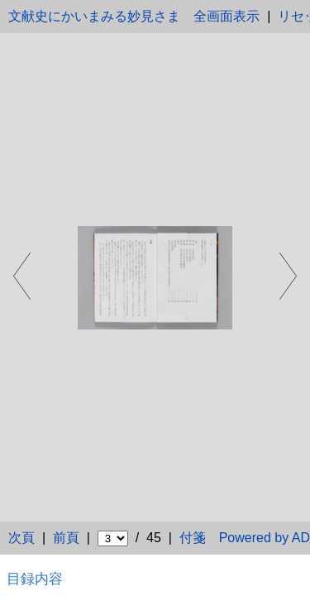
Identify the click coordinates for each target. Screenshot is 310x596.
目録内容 (35, 578)
